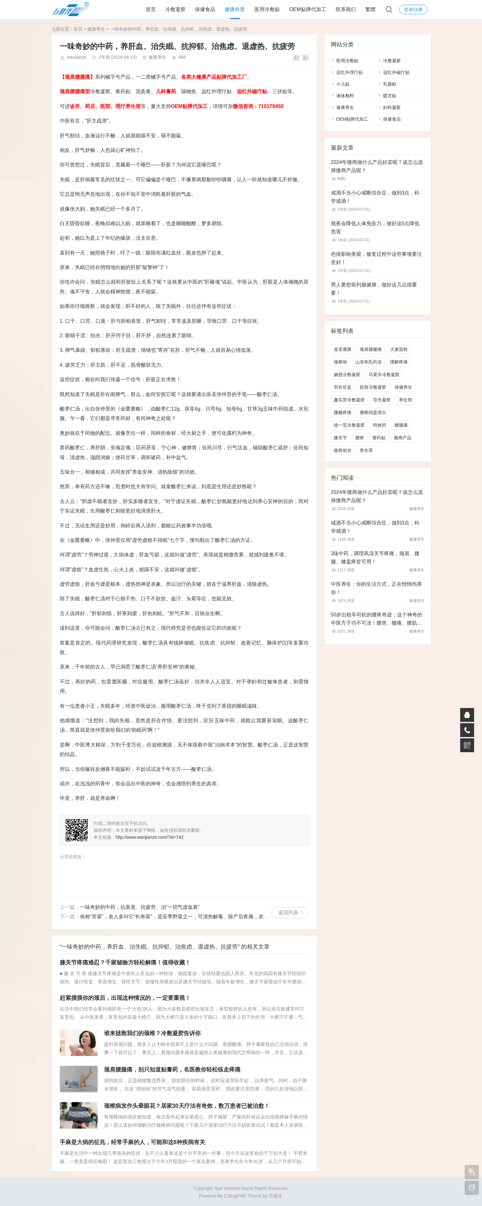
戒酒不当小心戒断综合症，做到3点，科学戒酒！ (375, 197)
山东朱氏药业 (368, 361)
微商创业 (342, 450)
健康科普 (235, 9)
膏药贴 (379, 437)
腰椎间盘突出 (373, 412)
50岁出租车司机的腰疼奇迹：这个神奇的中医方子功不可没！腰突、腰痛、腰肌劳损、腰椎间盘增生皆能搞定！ (377, 619)
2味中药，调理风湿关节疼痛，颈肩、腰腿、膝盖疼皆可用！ (375, 557)
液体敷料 (345, 95)
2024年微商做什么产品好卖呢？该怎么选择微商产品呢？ (377, 166)
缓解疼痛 (399, 361)
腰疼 (359, 437)
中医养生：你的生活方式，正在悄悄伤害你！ (376, 588)
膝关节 (340, 437)
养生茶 (366, 450)
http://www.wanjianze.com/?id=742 (150, 837)
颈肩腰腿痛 (371, 349)
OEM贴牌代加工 (307, 9)
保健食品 (205, 9)
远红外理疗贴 (349, 72)
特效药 (379, 425)
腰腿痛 (401, 425)
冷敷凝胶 (175, 9)
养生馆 (405, 399)
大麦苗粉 (399, 349)
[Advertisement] (180, 875)
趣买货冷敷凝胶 (349, 399)
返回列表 (288, 912)
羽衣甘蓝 (342, 387)
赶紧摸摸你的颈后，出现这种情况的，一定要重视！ (125, 998)
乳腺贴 (389, 84)
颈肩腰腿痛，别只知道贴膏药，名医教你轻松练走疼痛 (172, 1069)
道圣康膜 (342, 349)
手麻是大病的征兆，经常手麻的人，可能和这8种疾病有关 (132, 1142)
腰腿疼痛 (342, 412)
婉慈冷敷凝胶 (347, 374)
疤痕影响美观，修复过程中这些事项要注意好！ (376, 258)
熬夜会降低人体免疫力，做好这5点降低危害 (375, 227)
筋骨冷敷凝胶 (373, 387)
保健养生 (403, 387)
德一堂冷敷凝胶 (349, 425)
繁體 (370, 9)
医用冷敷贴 (267, 9)
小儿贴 (343, 84)
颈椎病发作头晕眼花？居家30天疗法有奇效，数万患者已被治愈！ (187, 1106)
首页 (151, 9)
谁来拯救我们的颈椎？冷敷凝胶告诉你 (152, 1033)
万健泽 (275, 1195)
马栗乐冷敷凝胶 (384, 374)
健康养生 (96, 29)
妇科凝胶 (392, 107)
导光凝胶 (382, 399)
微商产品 (403, 437)
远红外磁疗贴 (396, 72)
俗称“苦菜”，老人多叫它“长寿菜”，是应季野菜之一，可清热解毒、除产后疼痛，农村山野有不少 (187, 916)
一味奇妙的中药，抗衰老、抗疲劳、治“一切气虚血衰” (140, 907)
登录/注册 (413, 9)
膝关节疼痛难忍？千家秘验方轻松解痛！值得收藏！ (125, 962)
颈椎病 (340, 361)
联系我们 (346, 9)
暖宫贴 (389, 95)
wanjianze (77, 57)
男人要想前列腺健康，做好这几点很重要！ (374, 289)
